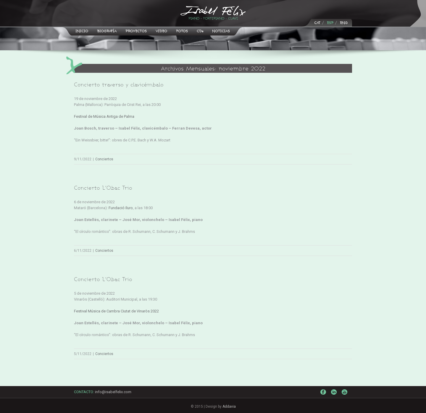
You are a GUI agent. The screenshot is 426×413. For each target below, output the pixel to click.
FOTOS (182, 31)
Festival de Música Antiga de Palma (104, 116)
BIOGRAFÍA (107, 31)
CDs (200, 31)
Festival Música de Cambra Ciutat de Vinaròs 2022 (116, 311)
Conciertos (104, 159)
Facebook (324, 393)
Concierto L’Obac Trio (103, 187)
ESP (330, 22)
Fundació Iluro (121, 208)
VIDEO (161, 31)
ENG (344, 22)
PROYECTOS (136, 31)
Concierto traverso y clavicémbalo (119, 84)
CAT (317, 22)
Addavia (229, 406)
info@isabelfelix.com (113, 392)
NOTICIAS (221, 31)
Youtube (345, 396)
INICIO (81, 31)
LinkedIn (334, 394)
